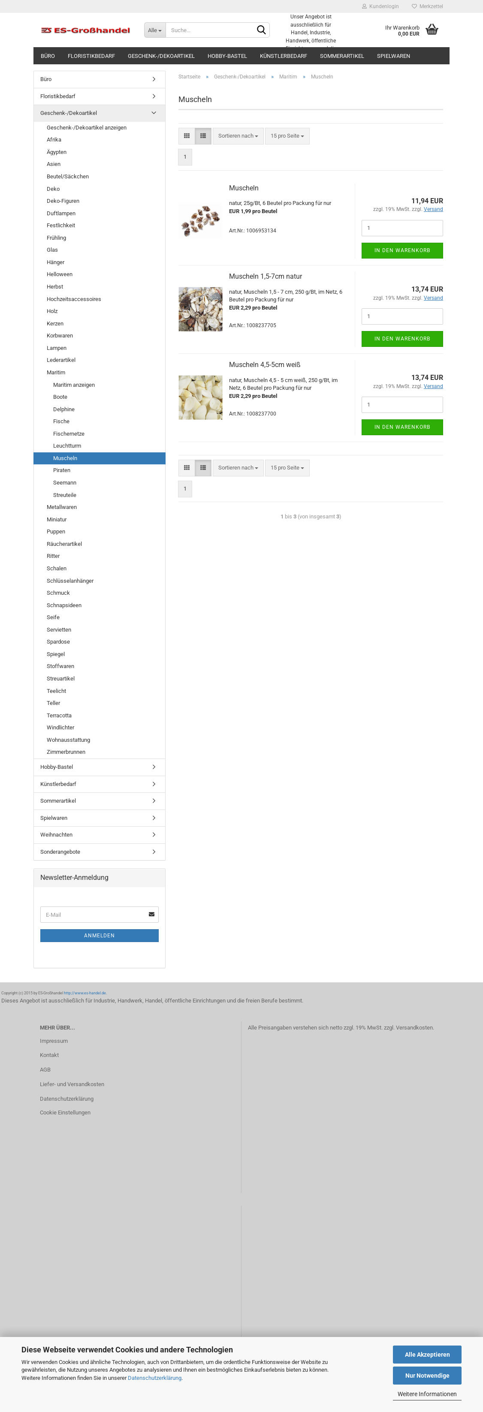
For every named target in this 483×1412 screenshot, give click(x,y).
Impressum (54, 1041)
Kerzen (55, 323)
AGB (45, 1069)
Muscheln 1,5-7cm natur (265, 276)
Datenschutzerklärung (154, 1378)
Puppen (56, 531)
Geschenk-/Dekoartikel (161, 56)
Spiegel (56, 654)
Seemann (64, 482)
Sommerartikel (342, 56)
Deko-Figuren (63, 201)
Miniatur (56, 519)
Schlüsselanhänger (70, 581)
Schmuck (58, 593)
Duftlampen (61, 213)
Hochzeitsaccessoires (74, 299)
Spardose (58, 641)
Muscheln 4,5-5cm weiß (265, 365)
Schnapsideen (64, 605)
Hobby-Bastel (227, 56)
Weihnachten (56, 834)
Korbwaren (60, 335)
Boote (60, 397)
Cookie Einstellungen (65, 1112)
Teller (53, 703)
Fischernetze (69, 434)
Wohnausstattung (68, 740)
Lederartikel (61, 360)
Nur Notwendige (427, 1375)
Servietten (59, 629)
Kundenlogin (380, 6)
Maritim (56, 372)
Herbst (55, 286)
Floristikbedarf (91, 56)
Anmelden (99, 936)
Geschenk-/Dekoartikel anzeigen (87, 127)
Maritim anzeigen (74, 385)
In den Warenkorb (402, 250)
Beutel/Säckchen (68, 176)
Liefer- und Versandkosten (72, 1084)
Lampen (56, 348)
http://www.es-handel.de (85, 993)
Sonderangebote (60, 852)
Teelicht (56, 691)
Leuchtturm (67, 446)
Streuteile (64, 495)
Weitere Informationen (427, 1394)
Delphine (64, 409)
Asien (53, 164)
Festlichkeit (61, 225)
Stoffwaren (60, 666)
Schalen (56, 568)
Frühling (56, 238)
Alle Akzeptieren (427, 1354)
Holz (52, 311)
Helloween (59, 274)
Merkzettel (427, 6)
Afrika (54, 139)
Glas (52, 250)
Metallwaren (62, 507)
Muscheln (244, 188)
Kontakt (49, 1055)
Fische (61, 421)
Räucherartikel (64, 544)
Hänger (55, 262)
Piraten (61, 470)
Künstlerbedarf (283, 56)
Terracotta (59, 715)
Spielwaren (393, 56)
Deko (53, 189)
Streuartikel (61, 678)
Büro (48, 56)
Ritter (53, 556)
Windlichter (60, 727)
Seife (53, 617)
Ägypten (56, 152)
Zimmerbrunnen (66, 752)
